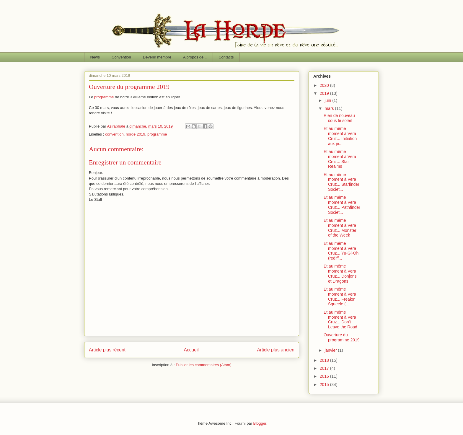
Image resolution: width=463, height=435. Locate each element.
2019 (325, 93)
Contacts (226, 57)
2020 (325, 85)
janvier (331, 350)
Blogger (259, 423)
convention (114, 134)
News (95, 57)
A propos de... (195, 57)
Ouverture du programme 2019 (342, 337)
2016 (325, 376)
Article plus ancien (275, 349)
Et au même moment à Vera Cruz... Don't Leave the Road (340, 319)
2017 (325, 368)
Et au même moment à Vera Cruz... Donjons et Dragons (340, 273)
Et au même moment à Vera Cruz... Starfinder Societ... (341, 182)
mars (330, 108)
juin (328, 100)
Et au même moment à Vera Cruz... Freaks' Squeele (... (340, 296)
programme (104, 97)
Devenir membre (157, 57)
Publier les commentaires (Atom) (203, 365)
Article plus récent (107, 349)
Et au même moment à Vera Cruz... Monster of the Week (340, 227)
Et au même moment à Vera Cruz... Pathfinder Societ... (342, 204)
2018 (325, 360)
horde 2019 (135, 134)
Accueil (191, 349)
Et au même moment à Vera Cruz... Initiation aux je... (340, 136)
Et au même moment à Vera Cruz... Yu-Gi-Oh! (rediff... (342, 250)
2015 (325, 384)
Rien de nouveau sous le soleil (339, 118)
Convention (121, 57)
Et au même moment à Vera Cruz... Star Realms (340, 159)
